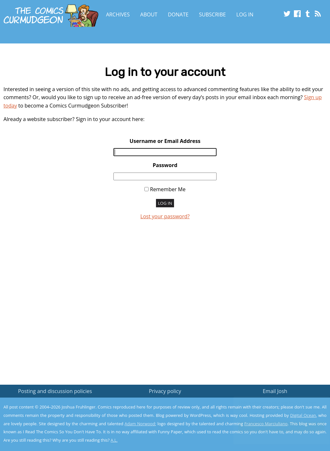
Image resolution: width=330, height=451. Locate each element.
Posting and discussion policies (55, 391)
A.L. (114, 440)
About (148, 14)
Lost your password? (165, 216)
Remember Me (167, 189)
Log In (244, 14)
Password (165, 165)
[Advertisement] (165, 304)
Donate (178, 14)
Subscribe (212, 14)
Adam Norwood (140, 424)
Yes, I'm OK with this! (275, 427)
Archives (118, 14)
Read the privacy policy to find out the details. (272, 411)
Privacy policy (165, 391)
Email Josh (275, 391)
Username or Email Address (165, 141)
